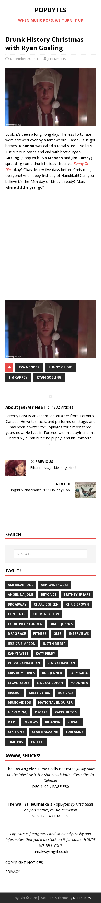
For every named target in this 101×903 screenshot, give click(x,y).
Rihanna (52, 722)
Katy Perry (45, 653)
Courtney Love (46, 614)
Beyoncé (48, 594)
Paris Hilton (66, 712)
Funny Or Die (60, 367)
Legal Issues (18, 682)
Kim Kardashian (61, 663)
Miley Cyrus (39, 693)
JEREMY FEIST (58, 58)
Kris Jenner (52, 673)
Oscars (41, 712)
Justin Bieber (54, 643)
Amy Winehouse (54, 585)
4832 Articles (62, 407)
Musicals (65, 693)
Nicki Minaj (17, 712)
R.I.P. (12, 722)
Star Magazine (45, 732)
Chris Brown (77, 604)
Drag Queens (61, 624)
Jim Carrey (18, 377)
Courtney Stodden (25, 624)
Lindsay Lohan (50, 682)
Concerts (16, 614)
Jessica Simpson (22, 643)
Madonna (79, 682)
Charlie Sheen (46, 604)
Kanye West (18, 653)
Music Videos (19, 702)
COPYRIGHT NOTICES (24, 862)
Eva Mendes (29, 367)
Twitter (37, 742)
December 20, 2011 (25, 58)
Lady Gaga (78, 673)
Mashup (15, 693)
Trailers (15, 742)
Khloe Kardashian (24, 663)
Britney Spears (77, 594)
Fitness (39, 633)
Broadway (17, 604)
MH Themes (82, 898)
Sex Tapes (16, 732)
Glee (58, 633)
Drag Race (17, 633)
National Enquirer (55, 702)
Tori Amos (74, 732)
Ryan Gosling (49, 377)
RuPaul (73, 722)
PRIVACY (12, 871)
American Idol (20, 585)
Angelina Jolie (21, 594)
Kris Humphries (21, 673)
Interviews (79, 633)
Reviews (31, 722)
